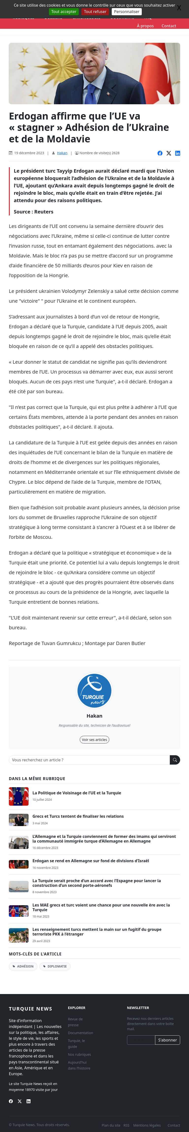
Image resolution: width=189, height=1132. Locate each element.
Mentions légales (147, 1125)
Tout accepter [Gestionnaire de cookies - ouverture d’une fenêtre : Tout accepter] (64, 11)
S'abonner (167, 1040)
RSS (127, 1125)
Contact (169, 26)
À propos (145, 26)
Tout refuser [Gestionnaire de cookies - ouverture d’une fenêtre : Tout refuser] (95, 11)
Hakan (62, 153)
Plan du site (111, 1125)
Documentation (80, 1032)
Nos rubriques (79, 1054)
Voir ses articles (94, 739)
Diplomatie (55, 966)
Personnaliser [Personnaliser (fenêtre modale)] (127, 11)
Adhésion (23, 966)
